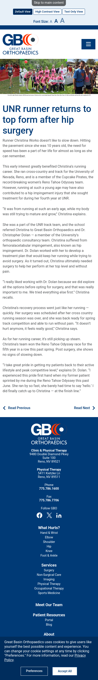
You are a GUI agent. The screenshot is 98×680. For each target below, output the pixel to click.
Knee (49, 551)
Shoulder (49, 542)
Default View (22, 11)
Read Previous (19, 408)
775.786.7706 (49, 500)
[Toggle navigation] (88, 44)
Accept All (65, 671)
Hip (49, 546)
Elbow (49, 537)
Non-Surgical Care (49, 574)
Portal (49, 620)
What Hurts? (49, 527)
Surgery (49, 570)
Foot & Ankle (49, 555)
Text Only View (73, 11)
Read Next (82, 408)
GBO (21, 44)
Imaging (49, 579)
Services (49, 565)
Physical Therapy (49, 584)
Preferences (34, 671)
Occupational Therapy (49, 588)
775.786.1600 (49, 489)
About (49, 634)
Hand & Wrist (49, 532)
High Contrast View (47, 11)
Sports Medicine (49, 593)
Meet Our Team (48, 604)
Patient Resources (49, 615)
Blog (49, 624)
